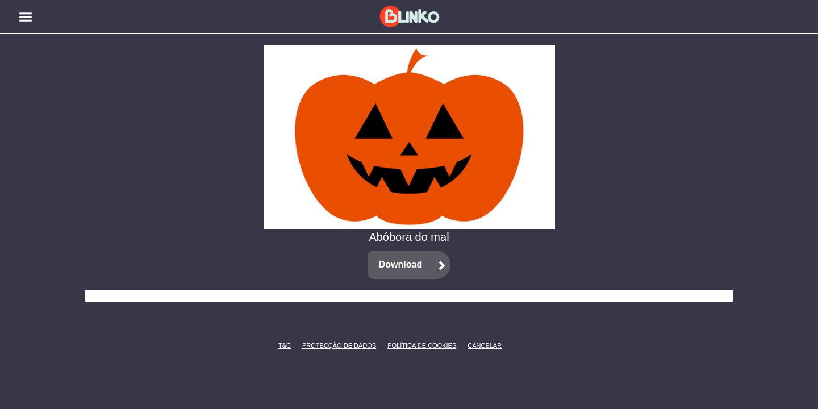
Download (400, 264)
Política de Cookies (404, 345)
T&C (281, 345)
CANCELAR (476, 345)
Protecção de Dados (320, 345)
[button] (25, 17)
